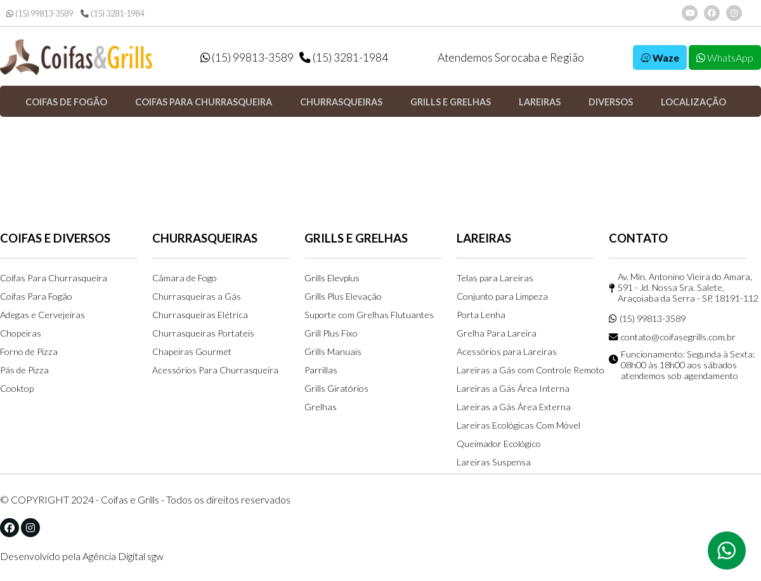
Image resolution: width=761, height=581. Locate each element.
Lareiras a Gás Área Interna (513, 388)
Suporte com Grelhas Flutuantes (369, 314)
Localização (693, 102)
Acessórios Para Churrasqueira (215, 369)
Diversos (611, 102)
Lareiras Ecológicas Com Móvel (518, 425)
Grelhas (320, 406)
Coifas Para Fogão (36, 296)
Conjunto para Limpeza (502, 296)
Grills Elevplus (332, 277)
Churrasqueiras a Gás (196, 296)
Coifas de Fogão (66, 102)
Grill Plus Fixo (331, 333)
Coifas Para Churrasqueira (53, 277)
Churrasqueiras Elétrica (200, 314)
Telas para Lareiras (495, 277)
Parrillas (320, 369)
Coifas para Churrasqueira (203, 102)
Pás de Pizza (24, 369)
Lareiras (540, 102)
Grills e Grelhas (450, 102)
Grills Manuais (332, 351)
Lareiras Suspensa (494, 462)
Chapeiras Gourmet (191, 351)
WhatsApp (724, 57)
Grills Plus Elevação (343, 296)
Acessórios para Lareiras (507, 351)
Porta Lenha (481, 314)
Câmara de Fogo (184, 277)
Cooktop (17, 388)
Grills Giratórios (336, 388)
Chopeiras (20, 333)
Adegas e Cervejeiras (42, 314)
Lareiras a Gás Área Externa (514, 406)
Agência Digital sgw (123, 556)
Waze (660, 57)
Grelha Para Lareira (497, 333)
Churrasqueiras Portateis (203, 333)
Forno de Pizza (29, 351)
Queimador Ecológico (499, 443)
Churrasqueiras (341, 102)
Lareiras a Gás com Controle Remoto (530, 369)
